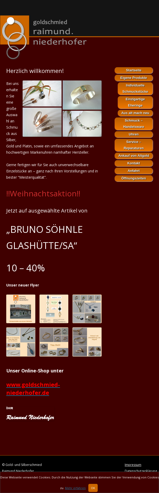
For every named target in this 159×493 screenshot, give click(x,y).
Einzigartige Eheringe (135, 102)
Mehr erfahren (75, 489)
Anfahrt (134, 171)
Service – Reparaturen (134, 145)
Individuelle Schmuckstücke (135, 88)
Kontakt (133, 163)
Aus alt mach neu (135, 113)
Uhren (134, 134)
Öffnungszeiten (133, 178)
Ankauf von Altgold (133, 156)
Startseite (133, 70)
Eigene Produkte (133, 78)
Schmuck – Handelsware (133, 123)
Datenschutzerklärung (141, 471)
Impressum (133, 465)
